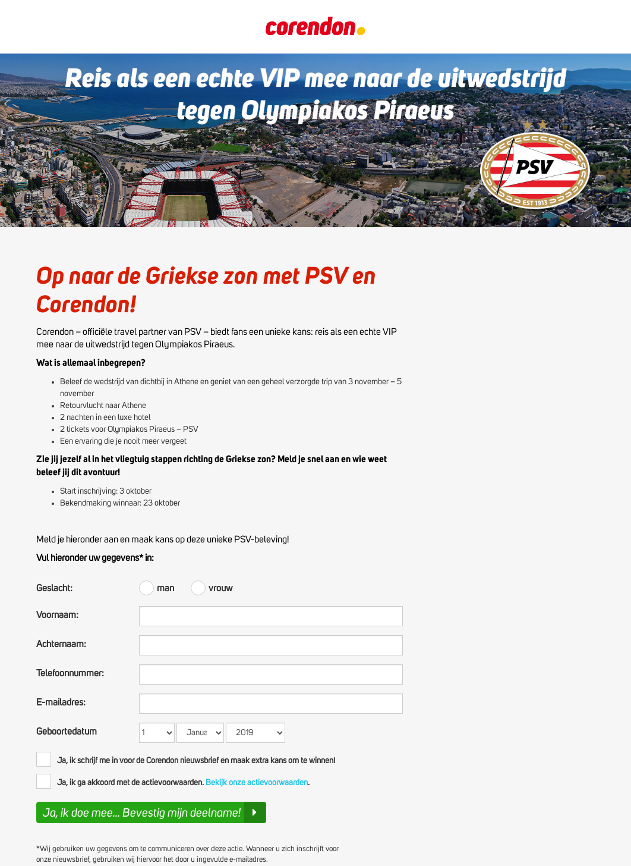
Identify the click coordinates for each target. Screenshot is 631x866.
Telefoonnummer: (70, 673)
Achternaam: (61, 644)
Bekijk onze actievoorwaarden (257, 783)
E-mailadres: (61, 702)
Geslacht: (54, 588)
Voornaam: (57, 615)
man (157, 587)
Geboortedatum (66, 731)
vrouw (211, 587)
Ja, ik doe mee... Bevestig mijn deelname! (154, 812)
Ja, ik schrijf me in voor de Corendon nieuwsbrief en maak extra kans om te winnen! (185, 759)
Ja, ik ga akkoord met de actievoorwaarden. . (173, 781)
